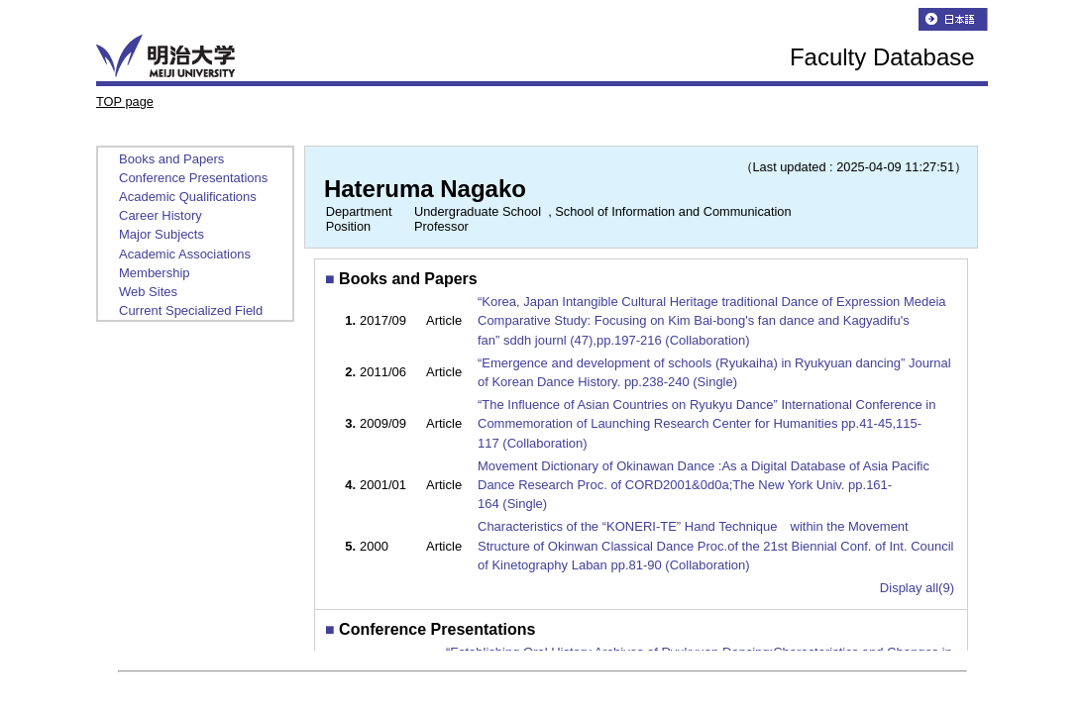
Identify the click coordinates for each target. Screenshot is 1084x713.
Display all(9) (917, 587)
